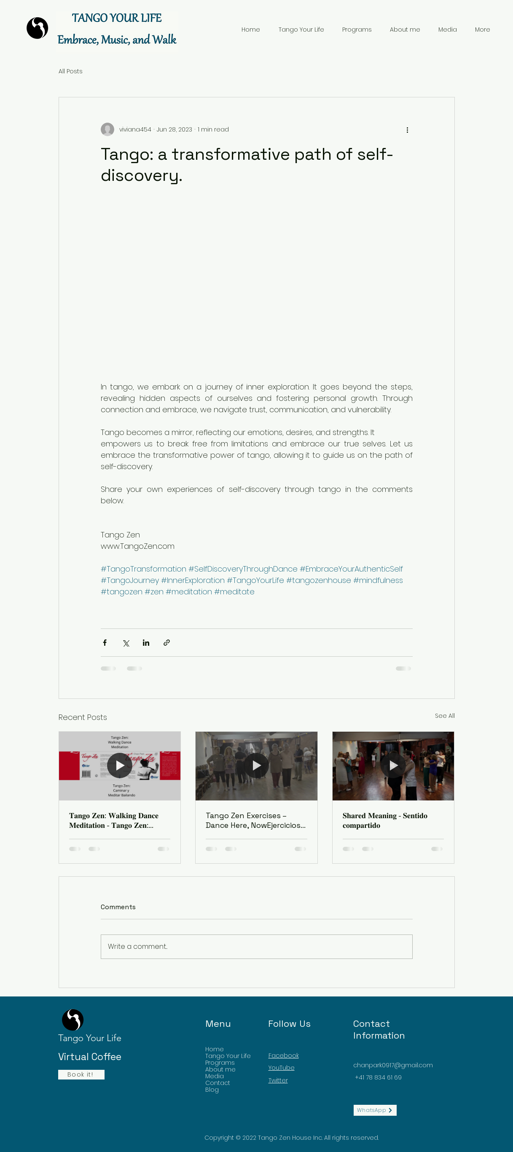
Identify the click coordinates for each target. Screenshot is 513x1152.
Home (214, 1049)
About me (220, 1069)
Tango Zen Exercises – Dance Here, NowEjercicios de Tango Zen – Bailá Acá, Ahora (253, 820)
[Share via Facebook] (105, 643)
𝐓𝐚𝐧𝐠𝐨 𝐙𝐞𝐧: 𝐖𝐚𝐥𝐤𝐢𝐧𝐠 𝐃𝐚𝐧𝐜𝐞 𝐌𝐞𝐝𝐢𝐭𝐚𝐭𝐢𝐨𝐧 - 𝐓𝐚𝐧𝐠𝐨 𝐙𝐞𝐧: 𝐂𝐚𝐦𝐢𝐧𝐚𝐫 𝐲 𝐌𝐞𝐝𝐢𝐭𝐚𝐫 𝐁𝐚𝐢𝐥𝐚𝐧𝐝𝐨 (116, 820)
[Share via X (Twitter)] (125, 643)
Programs (220, 1062)
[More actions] (408, 129)
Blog (212, 1089)
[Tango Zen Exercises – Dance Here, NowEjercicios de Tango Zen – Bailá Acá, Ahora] (256, 766)
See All (445, 716)
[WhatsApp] (375, 1110)
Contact (217, 1082)
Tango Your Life (228, 1056)
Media (214, 1076)
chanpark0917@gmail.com (393, 1065)
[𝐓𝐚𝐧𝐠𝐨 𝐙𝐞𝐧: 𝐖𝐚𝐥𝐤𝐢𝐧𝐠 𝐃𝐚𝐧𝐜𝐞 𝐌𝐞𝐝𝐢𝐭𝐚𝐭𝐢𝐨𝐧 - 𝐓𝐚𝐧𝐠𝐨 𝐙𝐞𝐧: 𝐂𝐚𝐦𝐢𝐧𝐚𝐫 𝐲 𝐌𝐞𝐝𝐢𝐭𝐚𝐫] (120, 766)
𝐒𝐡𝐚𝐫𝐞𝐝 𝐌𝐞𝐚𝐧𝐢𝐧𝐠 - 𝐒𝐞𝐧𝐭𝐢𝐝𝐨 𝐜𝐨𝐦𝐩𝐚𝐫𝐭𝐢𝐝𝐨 (385, 820)
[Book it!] (81, 1074)
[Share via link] (167, 643)
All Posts (71, 71)
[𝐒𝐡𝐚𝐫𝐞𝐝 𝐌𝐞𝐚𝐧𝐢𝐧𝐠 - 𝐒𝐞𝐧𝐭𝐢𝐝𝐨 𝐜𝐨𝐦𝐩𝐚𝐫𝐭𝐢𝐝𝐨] (393, 766)
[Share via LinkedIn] (146, 643)
